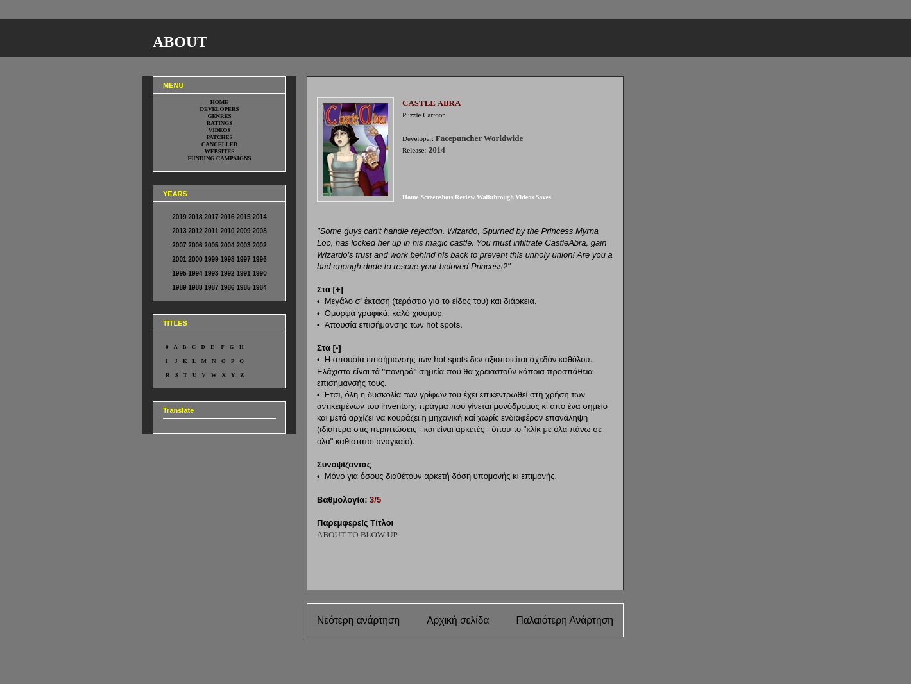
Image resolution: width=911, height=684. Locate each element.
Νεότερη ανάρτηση (358, 620)
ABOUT (180, 41)
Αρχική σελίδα (458, 620)
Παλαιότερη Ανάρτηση (564, 620)
